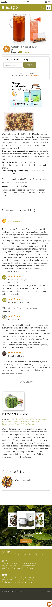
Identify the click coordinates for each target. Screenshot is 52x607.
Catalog (35, 563)
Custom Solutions (8, 580)
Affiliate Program (27, 568)
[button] (4, 2)
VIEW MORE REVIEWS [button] (26, 382)
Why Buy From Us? (9, 566)
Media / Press (27, 582)
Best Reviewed (25, 563)
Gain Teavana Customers (26, 566)
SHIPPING (4, 2)
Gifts (36, 554)
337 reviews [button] (24, 52)
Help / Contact (27, 580)
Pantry (42, 554)
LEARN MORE (26, 541)
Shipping (5, 563)
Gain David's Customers (11, 568)
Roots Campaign (21, 577)
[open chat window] (49, 604)
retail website (33, 76)
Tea (3, 554)
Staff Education (7, 577)
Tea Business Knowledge (11, 582)
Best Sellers (14, 563)
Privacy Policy (45, 591)
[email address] (13, 65)
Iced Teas (9, 554)
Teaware (18, 554)
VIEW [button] (29, 65)
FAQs (19, 580)
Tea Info (31, 577)
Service (25, 554)
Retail (31, 554)
